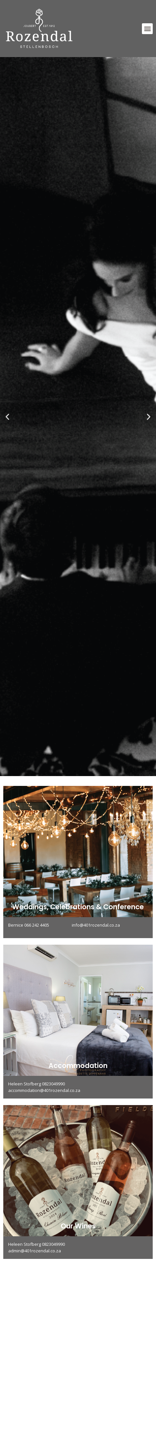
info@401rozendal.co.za (96, 925)
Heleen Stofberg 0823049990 (36, 1084)
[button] (147, 28)
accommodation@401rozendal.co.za (44, 1090)
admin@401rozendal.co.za (34, 1251)
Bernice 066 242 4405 (40, 925)
